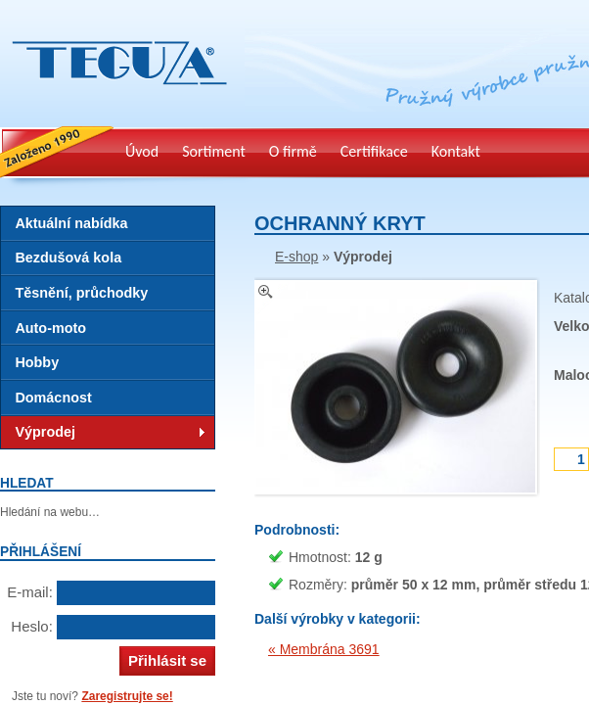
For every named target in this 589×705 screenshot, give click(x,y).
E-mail (28, 592)
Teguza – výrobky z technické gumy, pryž (114, 97)
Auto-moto (50, 328)
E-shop (296, 256)
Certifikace (374, 151)
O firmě (293, 151)
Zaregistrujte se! (126, 696)
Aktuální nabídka (71, 223)
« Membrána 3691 (324, 649)
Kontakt (455, 151)
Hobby (37, 362)
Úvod (142, 151)
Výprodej (45, 432)
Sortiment (214, 151)
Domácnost (53, 397)
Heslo (29, 626)
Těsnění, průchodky (81, 293)
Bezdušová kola (68, 257)
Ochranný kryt (340, 223)
